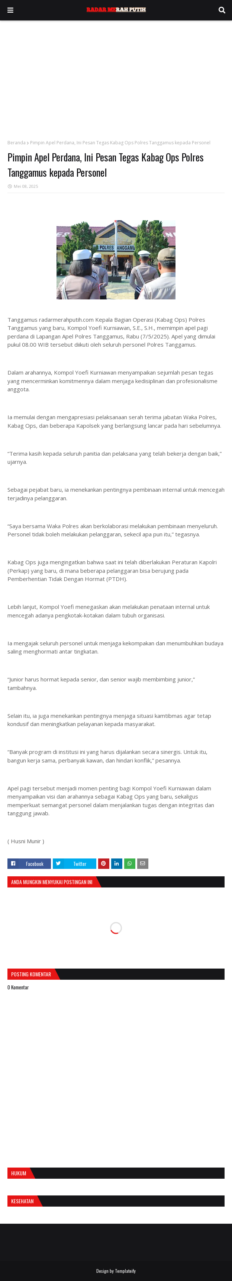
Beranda (16, 142)
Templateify (125, 1271)
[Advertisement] (116, 76)
